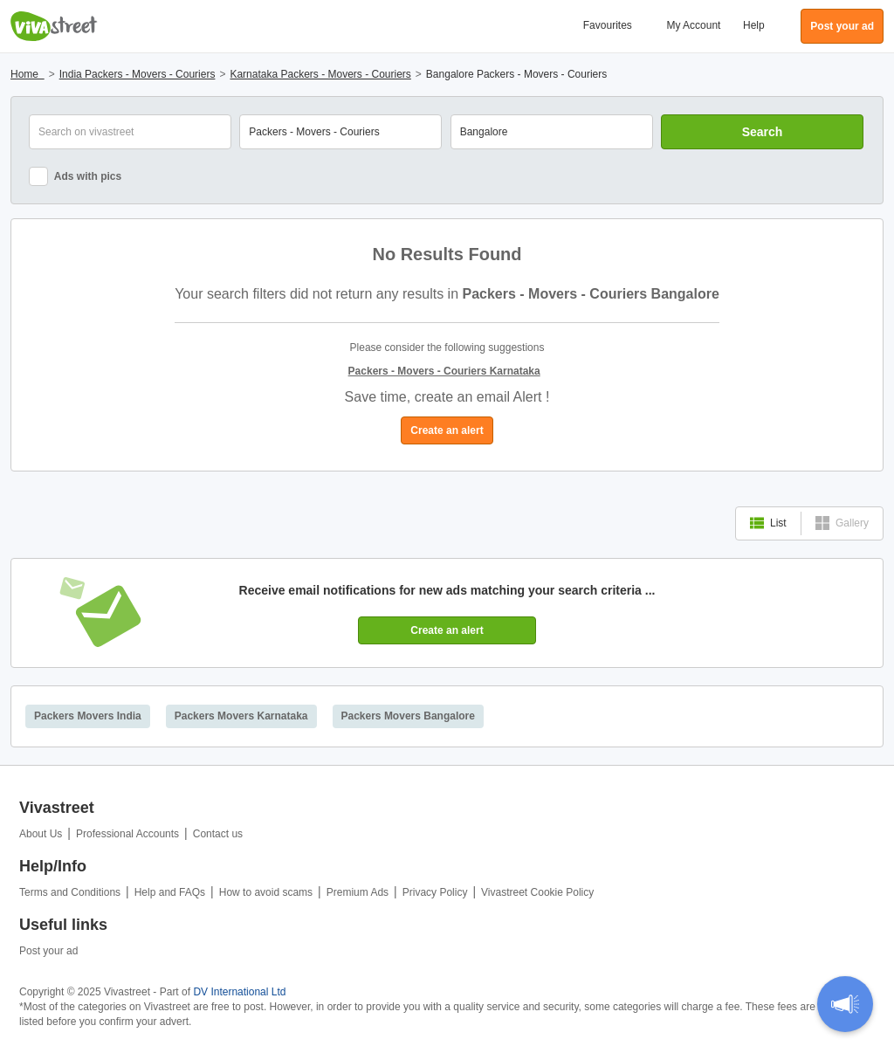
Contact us (218, 834)
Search (762, 132)
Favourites (607, 25)
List (768, 523)
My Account (693, 25)
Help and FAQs (169, 892)
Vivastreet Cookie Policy (537, 892)
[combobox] (551, 131)
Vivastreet (54, 26)
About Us (40, 834)
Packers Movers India (87, 716)
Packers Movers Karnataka (241, 716)
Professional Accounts (127, 834)
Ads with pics (75, 176)
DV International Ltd (239, 992)
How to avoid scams (266, 892)
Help (754, 25)
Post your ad (48, 951)
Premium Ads (358, 892)
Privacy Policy (435, 892)
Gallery (842, 523)
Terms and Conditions (69, 892)
